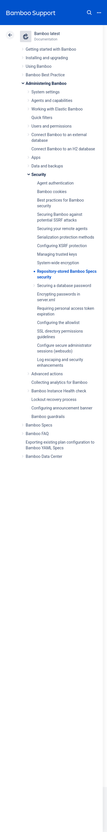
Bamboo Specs (39, 425)
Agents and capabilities (51, 100)
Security (38, 174)
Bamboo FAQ (37, 433)
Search (89, 12)
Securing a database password (64, 285)
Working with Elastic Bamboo (57, 109)
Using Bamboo (38, 66)
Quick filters (41, 117)
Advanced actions (47, 374)
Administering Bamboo (46, 83)
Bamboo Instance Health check (58, 391)
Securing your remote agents (62, 228)
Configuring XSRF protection (62, 245)
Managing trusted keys (57, 254)
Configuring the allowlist (58, 322)
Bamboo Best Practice (45, 75)
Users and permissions (51, 126)
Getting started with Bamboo (51, 49)
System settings (45, 92)
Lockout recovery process (53, 399)
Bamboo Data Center (44, 456)
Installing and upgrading (47, 58)
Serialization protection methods (65, 237)
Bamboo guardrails (48, 416)
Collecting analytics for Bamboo (59, 382)
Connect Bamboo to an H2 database (63, 149)
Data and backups (47, 166)
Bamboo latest (47, 33)
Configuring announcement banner (61, 408)
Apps (36, 157)
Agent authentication (55, 183)
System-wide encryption (58, 263)
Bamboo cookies (51, 191)
